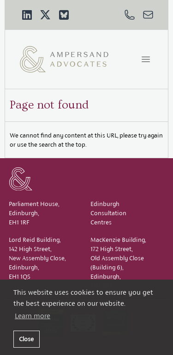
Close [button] (26, 339)
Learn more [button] (32, 316)
